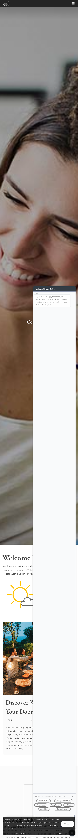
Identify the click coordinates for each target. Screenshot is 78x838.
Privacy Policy (57, 833)
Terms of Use (20, 833)
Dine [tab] (10, 720)
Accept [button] (67, 824)
